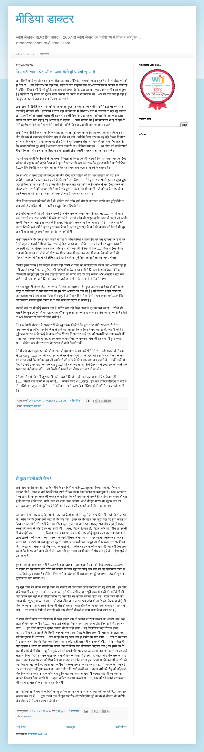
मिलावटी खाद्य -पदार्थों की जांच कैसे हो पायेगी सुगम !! (55, 72)
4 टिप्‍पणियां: (76, 400)
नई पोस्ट (21, 727)
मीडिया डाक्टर (45, 19)
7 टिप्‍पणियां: (74, 711)
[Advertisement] (72, 442)
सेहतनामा (44, 54)
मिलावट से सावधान (32, 406)
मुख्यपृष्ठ (70, 727)
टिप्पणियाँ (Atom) (37, 734)
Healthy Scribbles (23, 54)
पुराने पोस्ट (121, 727)
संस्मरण (27, 716)
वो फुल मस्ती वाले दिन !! (34, 478)
